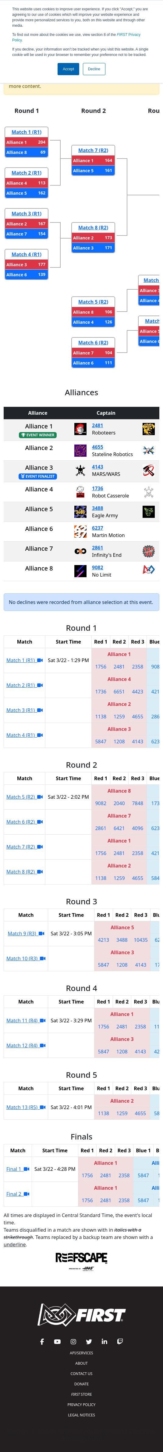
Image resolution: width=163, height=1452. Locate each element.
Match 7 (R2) (93, 150)
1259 (119, 716)
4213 (157, 691)
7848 (137, 803)
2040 (119, 803)
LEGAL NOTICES (81, 1415)
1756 (100, 666)
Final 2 (17, 1194)
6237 (97, 528)
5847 (100, 741)
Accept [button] (68, 69)
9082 (97, 567)
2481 (97, 425)
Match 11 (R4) (25, 1020)
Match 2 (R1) (26, 172)
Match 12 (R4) (25, 1045)
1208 (119, 741)
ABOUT (81, 1363)
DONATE (81, 1384)
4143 (97, 466)
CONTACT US (82, 1373)
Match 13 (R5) (25, 1107)
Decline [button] (94, 69)
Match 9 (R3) (26, 933)
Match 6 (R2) (93, 342)
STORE (81, 1394)
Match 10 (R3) (25, 958)
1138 (100, 716)
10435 (141, 940)
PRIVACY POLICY (82, 1404)
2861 (97, 547)
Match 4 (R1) (26, 254)
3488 (97, 508)
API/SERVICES (81, 1353)
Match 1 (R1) (26, 132)
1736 (97, 488)
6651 (119, 691)
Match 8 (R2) (93, 227)
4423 (137, 691)
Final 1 (17, 1169)
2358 (137, 666)
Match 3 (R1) (26, 213)
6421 (119, 828)
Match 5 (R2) (93, 301)
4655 (97, 447)
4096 (137, 828)
